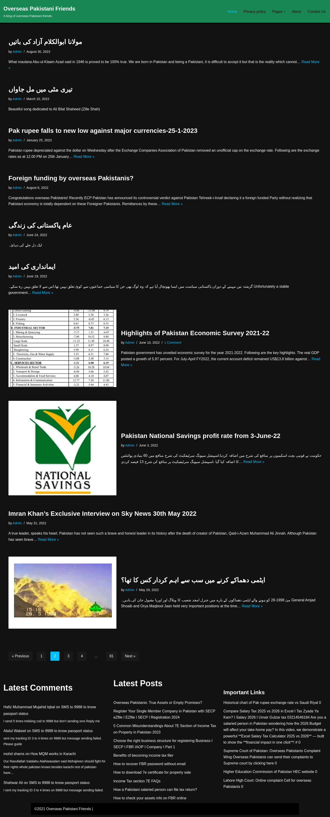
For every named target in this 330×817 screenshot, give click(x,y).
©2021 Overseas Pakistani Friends (62, 811)
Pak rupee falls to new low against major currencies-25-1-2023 (103, 131)
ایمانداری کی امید (32, 268)
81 (112, 658)
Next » (130, 658)
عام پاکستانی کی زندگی (40, 226)
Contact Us (317, 11)
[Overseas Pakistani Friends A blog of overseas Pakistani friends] (39, 11)
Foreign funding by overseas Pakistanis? (71, 178)
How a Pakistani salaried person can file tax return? (155, 792)
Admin (17, 51)
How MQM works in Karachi (53, 756)
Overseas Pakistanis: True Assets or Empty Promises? (157, 705)
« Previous (20, 658)
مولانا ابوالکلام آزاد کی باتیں (45, 41)
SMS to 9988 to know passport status (62, 733)
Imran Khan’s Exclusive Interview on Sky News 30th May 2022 (102, 515)
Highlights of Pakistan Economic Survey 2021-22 (195, 334)
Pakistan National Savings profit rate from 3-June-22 (200, 437)
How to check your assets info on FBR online (149, 800)
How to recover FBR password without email (149, 766)
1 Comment (173, 344)
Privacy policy (254, 11)
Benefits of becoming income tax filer (143, 758)
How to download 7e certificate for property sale (152, 775)
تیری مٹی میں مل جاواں (40, 89)
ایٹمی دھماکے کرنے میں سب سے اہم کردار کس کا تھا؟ (193, 582)
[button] (284, 11)
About (296, 11)
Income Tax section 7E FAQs (136, 783)
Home (231, 11)
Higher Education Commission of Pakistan (257, 774)
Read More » (102, 157)
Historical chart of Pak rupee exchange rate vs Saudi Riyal (270, 705)
